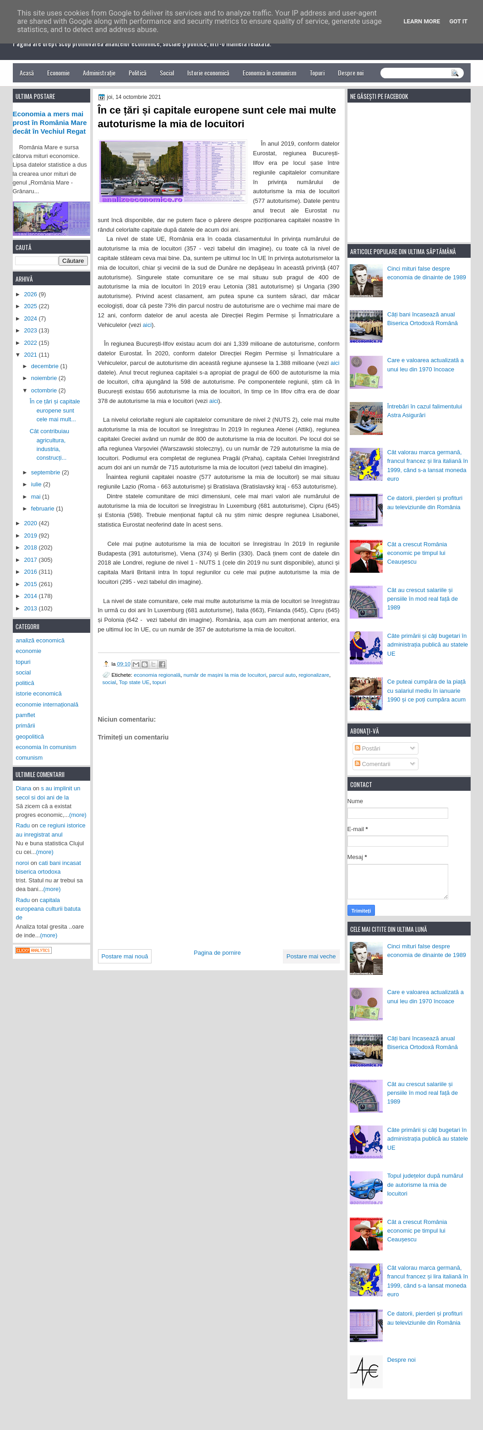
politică (25, 683)
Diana (24, 788)
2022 (31, 342)
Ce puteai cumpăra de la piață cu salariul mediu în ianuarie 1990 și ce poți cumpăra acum (426, 690)
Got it (458, 21)
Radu (23, 825)
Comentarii (373, 764)
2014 (31, 596)
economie (29, 650)
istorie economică (39, 693)
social (109, 682)
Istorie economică (208, 72)
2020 (31, 523)
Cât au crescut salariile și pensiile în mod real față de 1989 (422, 599)
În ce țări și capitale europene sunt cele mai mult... (55, 410)
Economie (58, 72)
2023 (31, 330)
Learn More (422, 21)
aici (147, 324)
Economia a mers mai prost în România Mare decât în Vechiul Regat (50, 123)
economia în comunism (46, 747)
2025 (31, 306)
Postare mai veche (311, 956)
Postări (367, 748)
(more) (78, 814)
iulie (37, 484)
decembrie (45, 366)
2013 (31, 608)
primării (25, 725)
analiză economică (40, 640)
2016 (31, 571)
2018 (31, 547)
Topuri (317, 72)
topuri (159, 682)
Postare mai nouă (125, 956)
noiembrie (45, 378)
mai (36, 496)
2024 (31, 318)
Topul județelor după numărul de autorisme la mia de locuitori (425, 1184)
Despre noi (351, 72)
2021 (31, 354)
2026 (31, 294)
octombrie (45, 390)
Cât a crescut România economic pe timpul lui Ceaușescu (417, 553)
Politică (138, 72)
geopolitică (30, 736)
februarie (43, 508)
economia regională (157, 675)
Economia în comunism (269, 72)
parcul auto (282, 675)
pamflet (25, 715)
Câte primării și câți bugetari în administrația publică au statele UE (427, 644)
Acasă (27, 72)
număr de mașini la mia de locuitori (225, 675)
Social (167, 72)
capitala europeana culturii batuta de (48, 909)
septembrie (46, 472)
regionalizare (313, 675)
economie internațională (47, 704)
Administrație (99, 72)
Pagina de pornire (217, 952)
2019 (31, 535)
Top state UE (134, 682)
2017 (31, 559)
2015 (31, 584)
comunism (29, 757)
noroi (22, 862)
